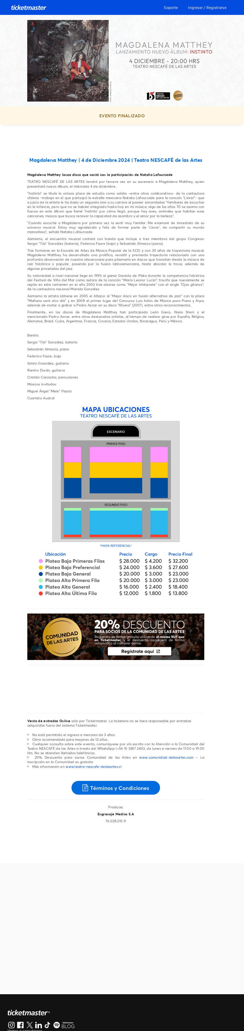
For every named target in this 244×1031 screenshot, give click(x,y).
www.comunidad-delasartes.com (166, 757)
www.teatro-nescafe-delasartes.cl (93, 766)
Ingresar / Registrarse (207, 7)
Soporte (171, 7)
